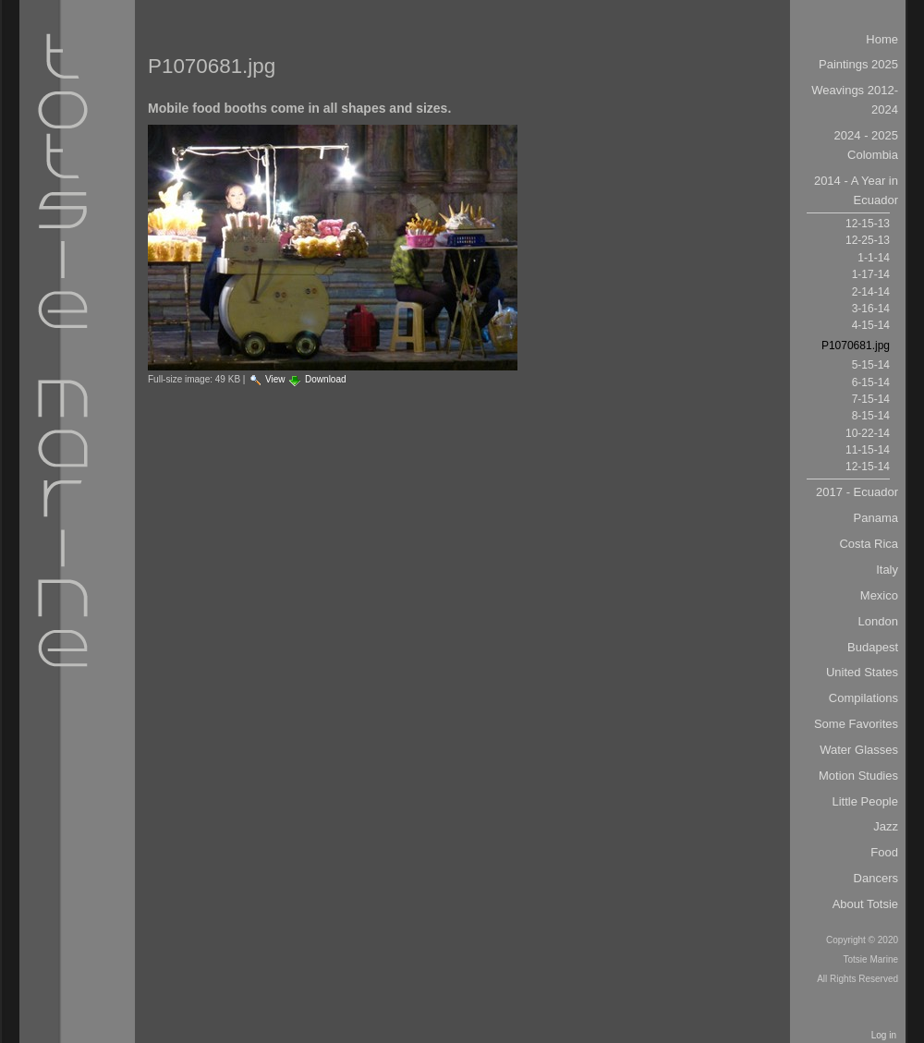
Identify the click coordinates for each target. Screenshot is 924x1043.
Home (882, 39)
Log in (883, 1035)
